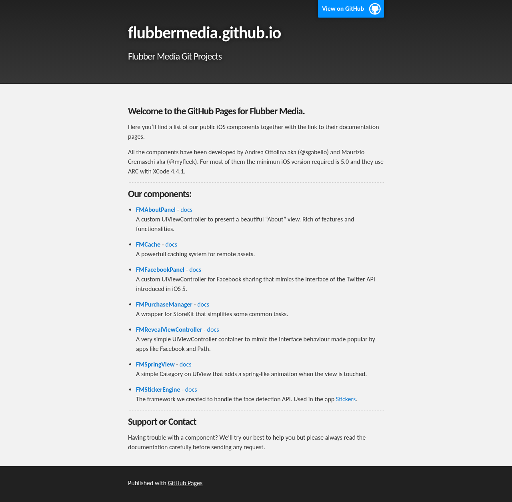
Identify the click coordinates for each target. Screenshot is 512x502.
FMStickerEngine (158, 389)
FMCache (148, 244)
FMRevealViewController (169, 329)
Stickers (346, 399)
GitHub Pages (185, 483)
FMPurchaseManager (164, 304)
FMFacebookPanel (160, 269)
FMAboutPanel (156, 209)
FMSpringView (155, 364)
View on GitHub (343, 8)
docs (186, 209)
